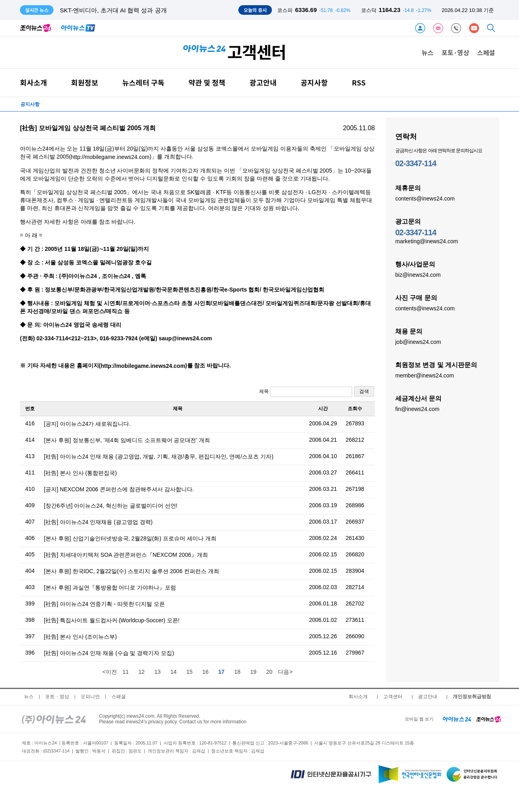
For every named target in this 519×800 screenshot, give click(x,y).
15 (189, 672)
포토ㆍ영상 (57, 696)
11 (126, 672)
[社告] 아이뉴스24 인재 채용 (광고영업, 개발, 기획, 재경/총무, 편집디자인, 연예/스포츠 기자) (158, 456)
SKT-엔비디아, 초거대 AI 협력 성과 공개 (113, 10)
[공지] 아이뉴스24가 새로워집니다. (87, 424)
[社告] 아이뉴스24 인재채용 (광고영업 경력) (98, 522)
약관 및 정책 (207, 82)
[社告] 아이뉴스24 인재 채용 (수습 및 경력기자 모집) (109, 653)
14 (173, 672)
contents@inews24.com (425, 198)
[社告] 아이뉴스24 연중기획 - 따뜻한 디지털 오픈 (104, 604)
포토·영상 (455, 52)
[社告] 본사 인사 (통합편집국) (80, 473)
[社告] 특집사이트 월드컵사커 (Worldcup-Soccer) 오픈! (112, 620)
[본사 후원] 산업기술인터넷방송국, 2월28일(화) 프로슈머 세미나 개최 (130, 538)
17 (221, 672)
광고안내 (263, 82)
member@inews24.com (424, 375)
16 (205, 672)
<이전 (109, 672)
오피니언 (90, 696)
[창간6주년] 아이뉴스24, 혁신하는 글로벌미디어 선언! (110, 505)
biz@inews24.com (418, 274)
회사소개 (33, 82)
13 (158, 672)
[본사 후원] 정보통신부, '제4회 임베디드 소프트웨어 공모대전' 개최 (127, 440)
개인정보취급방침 (472, 696)
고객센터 (392, 696)
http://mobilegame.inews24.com (110, 157)
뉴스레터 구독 (143, 82)
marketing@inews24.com (426, 241)
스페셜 (486, 52)
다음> (285, 672)
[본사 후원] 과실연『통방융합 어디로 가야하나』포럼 (110, 587)
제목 (305, 392)
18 (237, 672)
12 (142, 672)
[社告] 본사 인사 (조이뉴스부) (80, 636)
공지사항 (314, 82)
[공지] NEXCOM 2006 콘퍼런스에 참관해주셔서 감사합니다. (119, 489)
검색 (364, 391)
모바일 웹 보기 (419, 719)
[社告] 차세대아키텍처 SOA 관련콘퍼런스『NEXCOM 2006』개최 (126, 555)
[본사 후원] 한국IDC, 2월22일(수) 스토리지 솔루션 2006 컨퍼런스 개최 (131, 571)
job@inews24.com (418, 341)
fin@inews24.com (417, 408)
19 (253, 672)
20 (269, 672)
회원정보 (84, 82)
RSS (359, 82)
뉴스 (428, 52)
